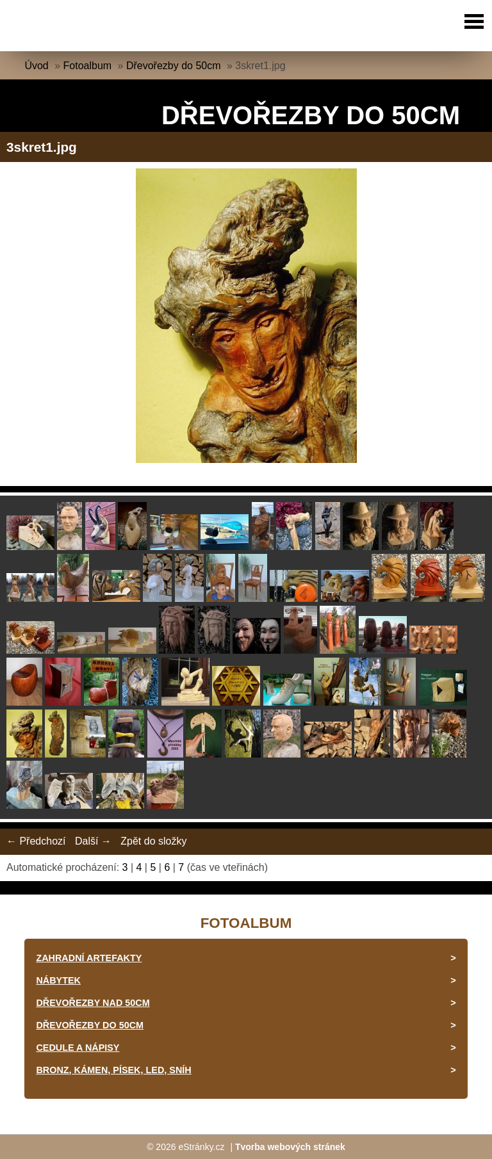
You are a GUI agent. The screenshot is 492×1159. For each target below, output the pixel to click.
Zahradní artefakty (89, 958)
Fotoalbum (87, 65)
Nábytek (58, 980)
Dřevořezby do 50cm (173, 65)
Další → (93, 841)
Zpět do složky (153, 841)
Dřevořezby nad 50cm (92, 1003)
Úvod (36, 65)
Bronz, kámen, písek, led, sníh (113, 1070)
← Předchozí (35, 841)
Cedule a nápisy (77, 1047)
